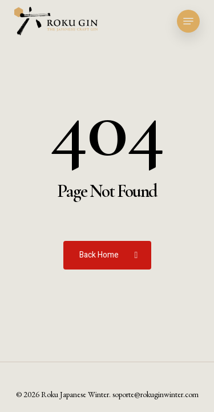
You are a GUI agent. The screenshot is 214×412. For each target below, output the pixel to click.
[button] (188, 21)
